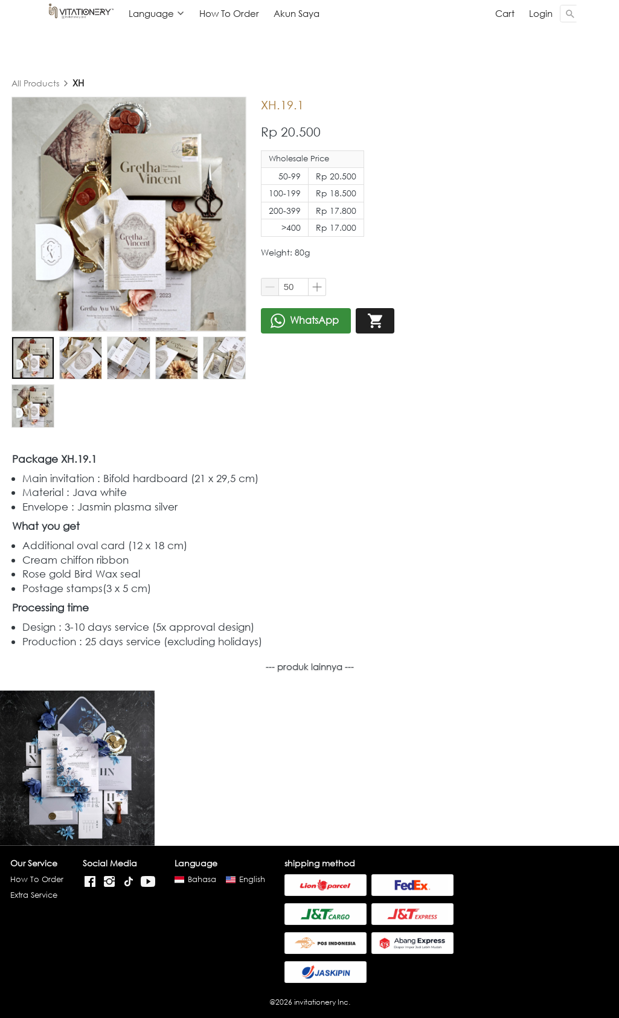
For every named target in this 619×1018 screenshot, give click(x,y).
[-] (90, 882)
